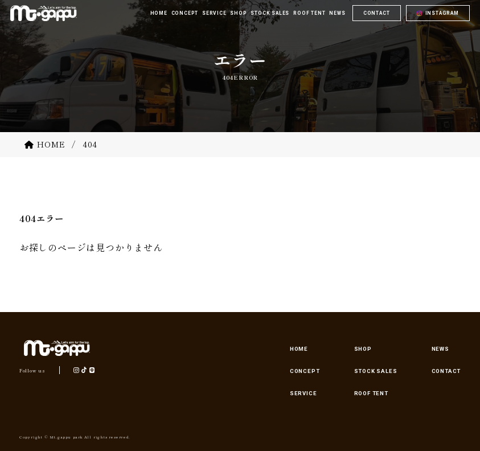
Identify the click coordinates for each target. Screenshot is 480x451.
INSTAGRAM (442, 16)
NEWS (440, 349)
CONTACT (376, 16)
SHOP (363, 349)
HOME (299, 349)
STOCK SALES (375, 371)
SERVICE (303, 393)
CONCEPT (305, 371)
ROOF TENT (371, 393)
